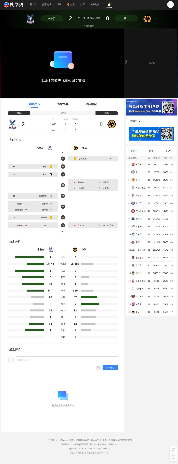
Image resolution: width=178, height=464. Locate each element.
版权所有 (82, 453)
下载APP (173, 449)
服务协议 (74, 440)
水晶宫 (52, 18)
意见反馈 (173, 457)
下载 (59, 4)
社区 (82, 4)
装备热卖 (94, 4)
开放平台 (65, 444)
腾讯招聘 (84, 444)
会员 (71, 4)
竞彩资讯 (46, 4)
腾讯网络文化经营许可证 (97, 453)
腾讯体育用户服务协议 (101, 440)
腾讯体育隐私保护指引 (122, 440)
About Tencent (62, 440)
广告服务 (75, 444)
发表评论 (110, 368)
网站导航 (113, 444)
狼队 (126, 18)
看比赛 (33, 4)
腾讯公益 (94, 444)
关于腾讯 (50, 440)
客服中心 (103, 444)
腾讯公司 (74, 453)
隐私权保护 (84, 440)
